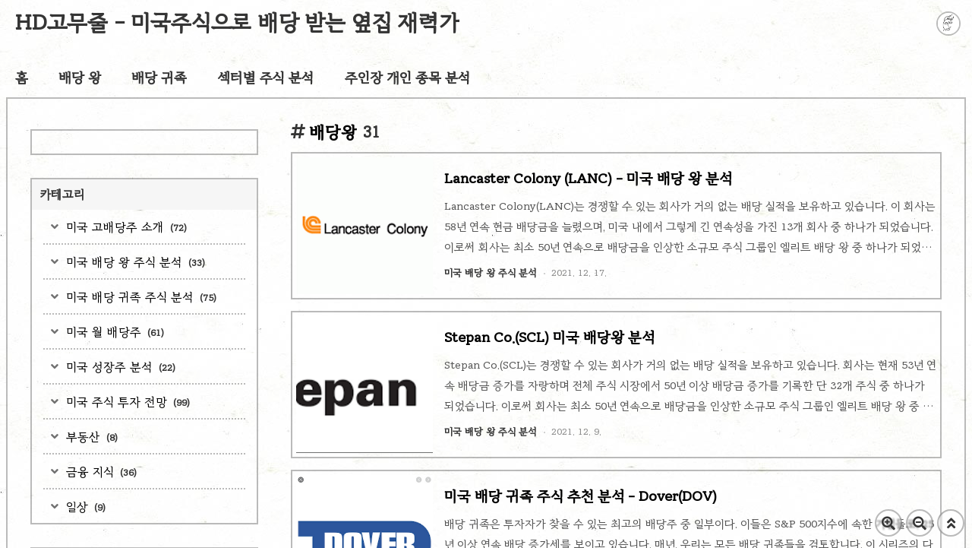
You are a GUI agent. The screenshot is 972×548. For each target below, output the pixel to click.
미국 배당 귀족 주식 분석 (139, 297)
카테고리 (61, 194)
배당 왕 (79, 77)
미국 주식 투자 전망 (126, 401)
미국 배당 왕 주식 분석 (133, 262)
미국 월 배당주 (113, 332)
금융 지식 (99, 471)
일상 (84, 506)
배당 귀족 (159, 77)
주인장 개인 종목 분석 (408, 77)
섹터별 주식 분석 (265, 77)
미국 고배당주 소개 (124, 227)
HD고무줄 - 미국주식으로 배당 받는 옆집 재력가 (237, 22)
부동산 (90, 436)
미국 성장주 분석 (118, 367)
